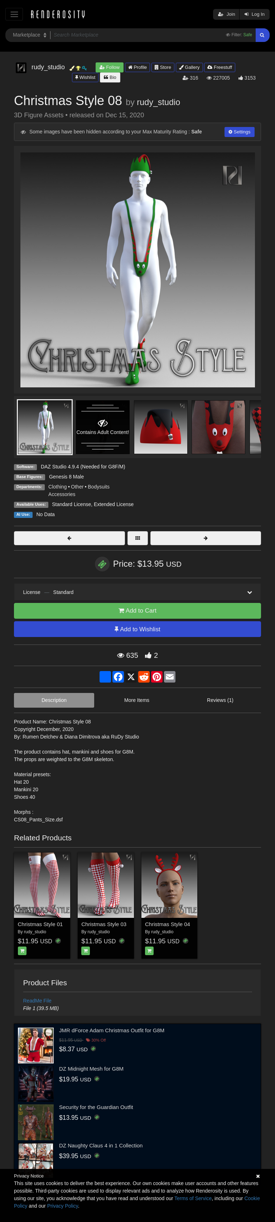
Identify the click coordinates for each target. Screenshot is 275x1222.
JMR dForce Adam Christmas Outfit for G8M (111, 1030)
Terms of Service (193, 1198)
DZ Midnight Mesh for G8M (91, 1069)
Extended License (114, 504)
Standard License (71, 504)
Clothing (57, 487)
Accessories (61, 494)
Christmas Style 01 (40, 924)
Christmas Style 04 (167, 924)
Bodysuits (99, 487)
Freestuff (219, 67)
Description (54, 700)
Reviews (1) (220, 700)
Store (163, 67)
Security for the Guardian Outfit (96, 1107)
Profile (137, 67)
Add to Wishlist (137, 629)
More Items (136, 700)
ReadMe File (37, 1001)
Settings (239, 132)
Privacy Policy (62, 1206)
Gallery (189, 67)
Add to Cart (137, 610)
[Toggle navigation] (14, 14)
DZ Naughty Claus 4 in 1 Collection (101, 1145)
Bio (110, 77)
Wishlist (85, 77)
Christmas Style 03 (103, 924)
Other (77, 487)
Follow (110, 67)
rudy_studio (158, 102)
